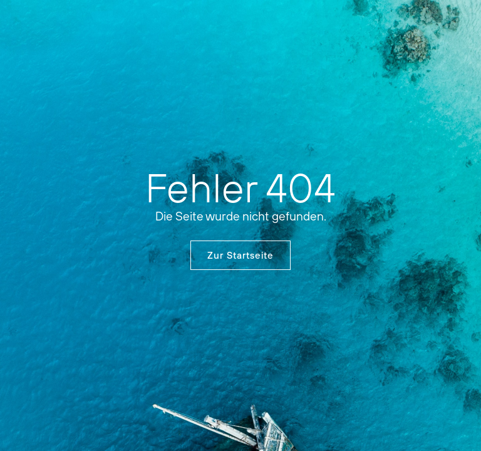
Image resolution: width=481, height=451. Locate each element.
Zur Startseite (240, 255)
